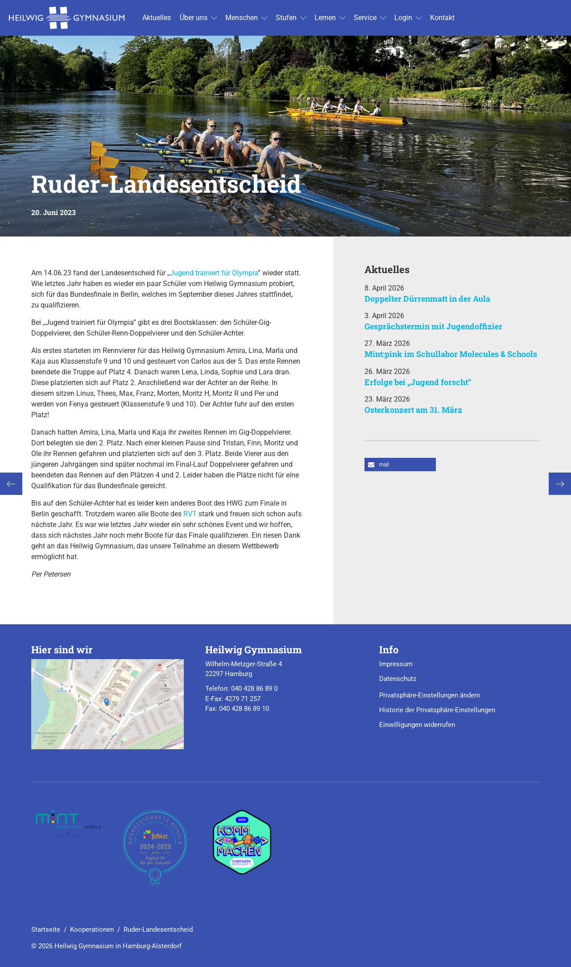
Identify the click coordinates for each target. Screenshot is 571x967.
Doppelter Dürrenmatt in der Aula (427, 298)
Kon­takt (442, 17)
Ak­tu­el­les (156, 17)
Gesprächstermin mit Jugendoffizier (433, 326)
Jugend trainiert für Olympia (214, 273)
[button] (400, 464)
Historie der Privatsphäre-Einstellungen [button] (437, 710)
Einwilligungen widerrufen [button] (417, 725)
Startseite (45, 929)
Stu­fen (286, 17)
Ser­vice (365, 17)
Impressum (396, 664)
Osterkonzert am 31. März (413, 409)
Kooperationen (92, 929)
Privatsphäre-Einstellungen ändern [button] (429, 695)
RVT (190, 514)
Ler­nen (325, 17)
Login (403, 17)
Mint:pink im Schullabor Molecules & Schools (450, 354)
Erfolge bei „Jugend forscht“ (417, 382)
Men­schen (241, 17)
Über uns (193, 17)
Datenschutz (397, 679)
